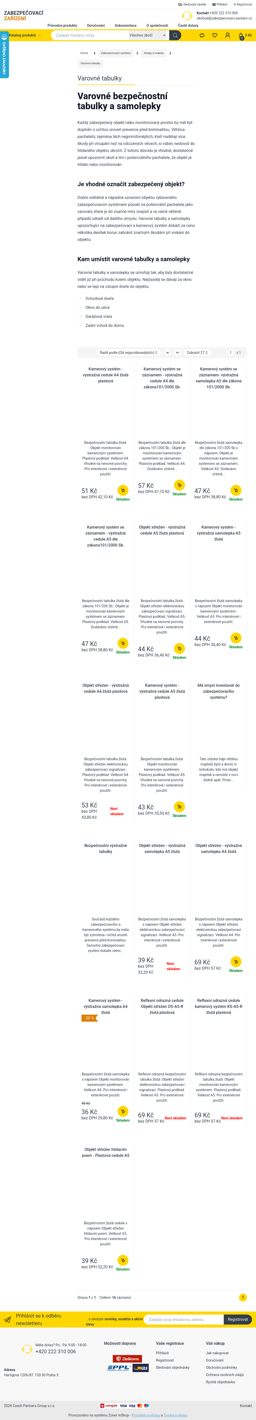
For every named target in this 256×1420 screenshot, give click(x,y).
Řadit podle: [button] (129, 352)
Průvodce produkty (62, 25)
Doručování (96, 25)
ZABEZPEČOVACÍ (23, 15)
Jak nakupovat (217, 1353)
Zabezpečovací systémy (116, 53)
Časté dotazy (188, 25)
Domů (84, 53)
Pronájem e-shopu (146, 1415)
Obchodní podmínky (221, 1368)
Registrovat (238, 1319)
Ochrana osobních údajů (225, 1375)
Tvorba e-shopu (176, 1415)
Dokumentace (125, 25)
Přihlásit (162, 1353)
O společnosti (157, 25)
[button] (227, 35)
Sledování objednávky (173, 1368)
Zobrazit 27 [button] (197, 353)
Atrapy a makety (154, 53)
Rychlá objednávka (220, 1382)
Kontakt (202, 13)
